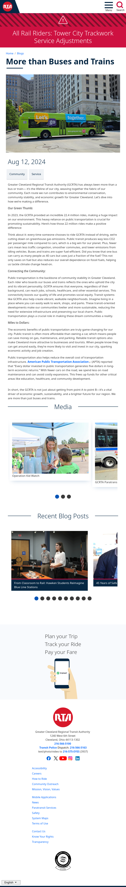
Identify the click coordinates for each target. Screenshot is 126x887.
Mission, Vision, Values (46, 789)
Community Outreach (45, 784)
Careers (37, 773)
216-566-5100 (62, 743)
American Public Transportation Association (59, 362)
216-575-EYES (71, 751)
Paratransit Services (44, 807)
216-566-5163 (78, 747)
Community (17, 174)
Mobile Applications (44, 797)
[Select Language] (11, 882)
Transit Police (48, 747)
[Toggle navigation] (109, 6)
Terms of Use (40, 823)
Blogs (20, 53)
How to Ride (39, 779)
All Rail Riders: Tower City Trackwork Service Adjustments (63, 37)
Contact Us (38, 831)
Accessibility (39, 768)
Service (36, 174)
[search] (119, 4)
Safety (36, 813)
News (35, 802)
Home (9, 53)
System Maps (40, 818)
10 (90, 598)
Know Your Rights (43, 836)
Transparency (40, 842)
